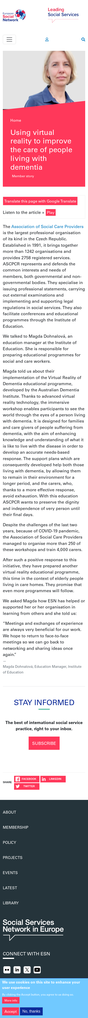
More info (10, 1003)
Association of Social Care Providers (47, 226)
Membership (15, 827)
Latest (10, 887)
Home (15, 120)
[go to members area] (47, 39)
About (9, 812)
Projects (13, 857)
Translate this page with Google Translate (40, 200)
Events (10, 872)
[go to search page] (83, 39)
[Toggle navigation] (9, 39)
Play (50, 212)
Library (11, 902)
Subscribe (44, 743)
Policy (9, 842)
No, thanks (31, 1014)
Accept (10, 1013)
